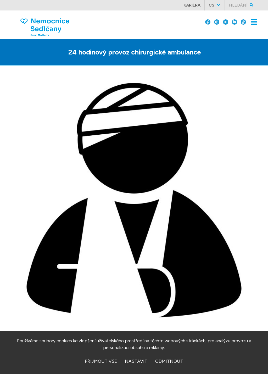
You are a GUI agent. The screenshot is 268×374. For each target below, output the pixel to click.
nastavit (136, 361)
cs (211, 5)
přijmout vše (101, 361)
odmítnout (169, 361)
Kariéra (191, 5)
